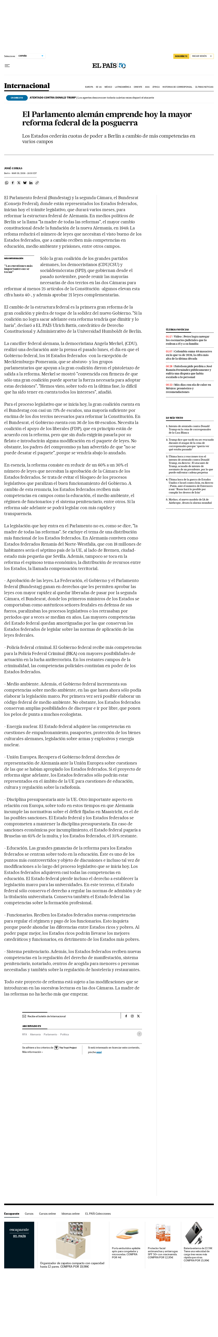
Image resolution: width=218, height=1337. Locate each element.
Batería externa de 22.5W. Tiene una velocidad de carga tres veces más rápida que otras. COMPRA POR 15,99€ (198, 1254)
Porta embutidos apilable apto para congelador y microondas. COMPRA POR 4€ (126, 1253)
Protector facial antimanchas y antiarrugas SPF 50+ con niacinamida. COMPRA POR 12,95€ (163, 1253)
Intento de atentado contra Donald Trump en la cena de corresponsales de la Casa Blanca (190, 429)
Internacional (27, 86)
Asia (147, 87)
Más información (32, 1051)
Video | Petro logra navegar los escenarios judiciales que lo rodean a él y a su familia (187, 340)
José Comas (13, 168)
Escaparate (11, 1213)
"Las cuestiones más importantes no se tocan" (18, 269)
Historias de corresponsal (177, 87)
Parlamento (50, 1034)
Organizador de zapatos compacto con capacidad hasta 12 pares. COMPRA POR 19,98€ (72, 1265)
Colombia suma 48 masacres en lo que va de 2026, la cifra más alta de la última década (189, 355)
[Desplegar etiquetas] (139, 1033)
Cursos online (47, 1213)
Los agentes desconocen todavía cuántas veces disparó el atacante (92, 97)
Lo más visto (174, 417)
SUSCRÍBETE (181, 56)
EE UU (99, 87)
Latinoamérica (123, 87)
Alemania (35, 1034)
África (156, 87)
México (108, 87)
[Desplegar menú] (7, 66)
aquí (99, 1052)
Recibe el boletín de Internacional (47, 1016)
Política (64, 1034)
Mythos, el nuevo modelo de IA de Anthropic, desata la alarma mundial (190, 501)
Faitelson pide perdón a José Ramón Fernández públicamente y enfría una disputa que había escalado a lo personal (189, 372)
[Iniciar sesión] (202, 56)
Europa (89, 87)
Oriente (138, 87)
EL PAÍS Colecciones (98, 1213)
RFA (24, 1034)
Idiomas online (71, 1213)
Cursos (29, 1213)
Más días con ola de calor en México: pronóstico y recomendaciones (188, 388)
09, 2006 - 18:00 (24, 173)
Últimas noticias (204, 87)
